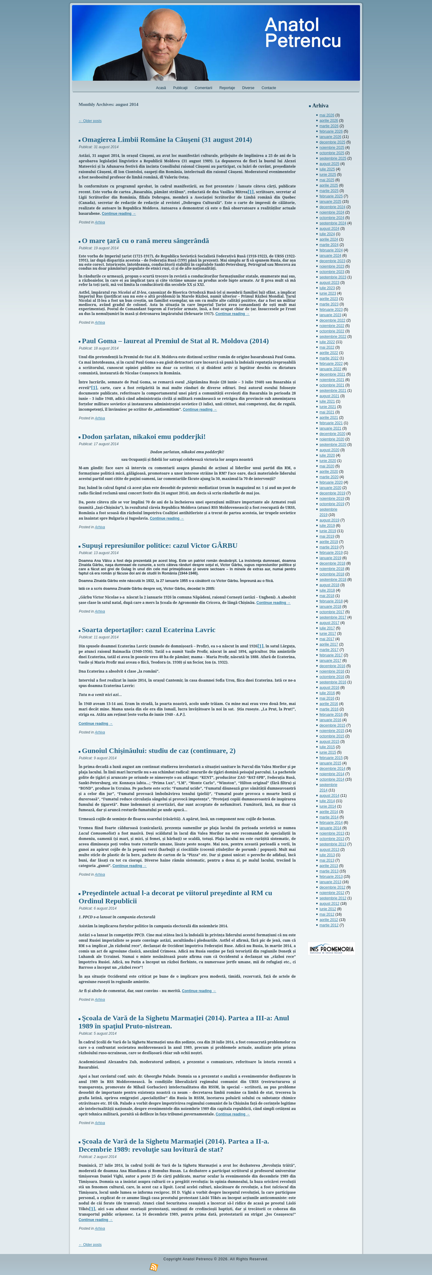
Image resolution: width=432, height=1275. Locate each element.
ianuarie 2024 (330, 256)
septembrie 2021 (333, 390)
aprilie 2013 (329, 866)
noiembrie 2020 (332, 439)
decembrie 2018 (332, 563)
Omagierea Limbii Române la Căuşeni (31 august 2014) (167, 139)
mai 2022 (327, 347)
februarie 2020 (331, 482)
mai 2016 (327, 698)
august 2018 (329, 585)
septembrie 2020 (333, 444)
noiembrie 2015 (332, 731)
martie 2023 (329, 304)
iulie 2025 (327, 169)
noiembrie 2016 (332, 671)
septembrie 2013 (333, 844)
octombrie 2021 (332, 385)
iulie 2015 (327, 747)
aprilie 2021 (329, 418)
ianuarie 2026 (330, 137)
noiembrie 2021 (332, 380)
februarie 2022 (331, 364)
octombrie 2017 (332, 612)
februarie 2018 (331, 601)
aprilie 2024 (329, 239)
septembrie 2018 (333, 580)
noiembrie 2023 (332, 266)
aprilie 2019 (329, 542)
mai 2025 (327, 180)
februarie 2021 (331, 423)
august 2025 (329, 164)
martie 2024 (329, 245)
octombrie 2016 (332, 677)
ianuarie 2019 (330, 558)
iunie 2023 (328, 293)
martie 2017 (329, 650)
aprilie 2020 (329, 472)
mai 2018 (327, 596)
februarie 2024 (331, 250)
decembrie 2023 (332, 261)
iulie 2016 (327, 693)
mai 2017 (327, 639)
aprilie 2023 (329, 299)
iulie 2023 (327, 288)
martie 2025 (329, 191)
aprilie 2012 (329, 920)
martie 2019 (329, 547)
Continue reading (119, 214)
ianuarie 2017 (330, 660)
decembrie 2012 (332, 887)
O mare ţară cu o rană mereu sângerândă (145, 240)
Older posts (90, 121)
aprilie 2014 (329, 812)
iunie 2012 (328, 909)
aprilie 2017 (329, 644)
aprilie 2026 (329, 120)
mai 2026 (327, 115)
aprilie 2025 (329, 185)
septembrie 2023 (333, 277)
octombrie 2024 (332, 218)
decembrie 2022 (332, 320)
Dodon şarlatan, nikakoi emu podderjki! (144, 436)
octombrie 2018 (332, 574)
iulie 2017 (327, 628)
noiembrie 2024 (332, 212)
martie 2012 (329, 925)
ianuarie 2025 (330, 202)
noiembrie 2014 (332, 774)
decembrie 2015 (332, 725)
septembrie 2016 (333, 682)
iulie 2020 (327, 455)
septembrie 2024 (333, 223)
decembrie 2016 (332, 666)
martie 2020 (329, 477)
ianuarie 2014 (330, 828)
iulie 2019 (327, 526)
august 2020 (329, 450)
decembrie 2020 (332, 434)
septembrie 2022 (333, 336)
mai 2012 (327, 914)
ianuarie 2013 (330, 882)
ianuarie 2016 (330, 720)
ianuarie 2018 (330, 606)
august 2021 (329, 396)
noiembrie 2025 (332, 148)
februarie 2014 (331, 822)
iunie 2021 (328, 407)
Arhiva (100, 222)
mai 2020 (327, 466)
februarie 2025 (331, 196)
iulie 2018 (327, 590)
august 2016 (329, 688)
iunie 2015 (328, 752)
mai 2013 (327, 860)
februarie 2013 (331, 876)
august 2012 (329, 904)
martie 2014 (329, 817)
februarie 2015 (331, 758)
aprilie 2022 (329, 353)
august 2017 (329, 623)
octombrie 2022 (332, 331)
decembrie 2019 (332, 493)
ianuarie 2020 (330, 488)
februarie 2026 (331, 131)
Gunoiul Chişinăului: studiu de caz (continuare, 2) (159, 750)
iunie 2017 (328, 634)
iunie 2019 (328, 531)
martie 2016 (329, 709)
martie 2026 (329, 126)
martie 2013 (329, 871)
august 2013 (329, 850)
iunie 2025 (328, 174)
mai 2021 (327, 412)
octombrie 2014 (332, 779)
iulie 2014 (327, 801)
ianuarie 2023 (330, 315)
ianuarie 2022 (330, 369)
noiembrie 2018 (332, 569)
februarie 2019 (331, 552)
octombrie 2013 (332, 839)
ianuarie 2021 (330, 428)
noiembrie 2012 (332, 893)
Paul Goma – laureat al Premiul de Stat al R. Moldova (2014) (175, 341)
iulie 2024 (327, 234)
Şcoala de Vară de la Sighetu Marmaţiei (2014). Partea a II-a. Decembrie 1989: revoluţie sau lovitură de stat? (174, 1145)
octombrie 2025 (332, 153)
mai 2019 (327, 536)
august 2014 (329, 796)
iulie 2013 (327, 855)
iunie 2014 (328, 806)
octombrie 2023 (332, 272)
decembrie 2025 (332, 142)
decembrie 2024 (332, 207)
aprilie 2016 (329, 704)
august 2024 (329, 228)
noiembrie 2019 (332, 498)
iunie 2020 (328, 461)
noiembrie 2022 (332, 326)
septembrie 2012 (333, 898)
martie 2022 (329, 358)
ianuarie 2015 (330, 763)
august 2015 (329, 742)
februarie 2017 (331, 655)
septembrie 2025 (333, 158)
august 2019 (329, 520)
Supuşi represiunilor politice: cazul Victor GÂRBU (160, 545)
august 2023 (329, 282)
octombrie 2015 (332, 736)
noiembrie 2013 (332, 833)
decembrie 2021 (332, 374)
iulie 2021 (327, 401)
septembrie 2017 (333, 617)
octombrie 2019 (332, 504)
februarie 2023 (331, 310)
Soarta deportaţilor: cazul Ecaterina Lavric (148, 630)
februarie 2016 (331, 714)
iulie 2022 (327, 342)
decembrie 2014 (332, 768)
